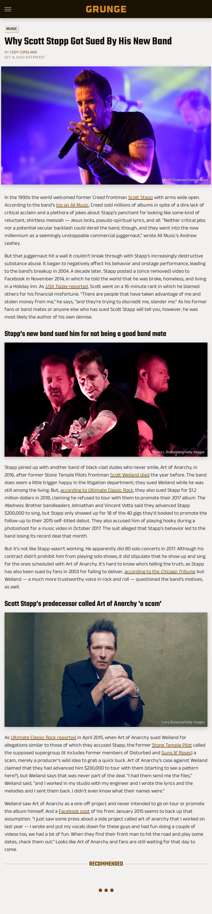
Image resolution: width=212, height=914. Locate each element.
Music (11, 28)
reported (66, 286)
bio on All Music (72, 205)
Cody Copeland (23, 52)
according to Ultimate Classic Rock (96, 490)
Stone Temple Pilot (172, 745)
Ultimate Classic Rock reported (43, 737)
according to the (159, 571)
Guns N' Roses (176, 752)
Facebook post (74, 811)
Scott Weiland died (130, 475)
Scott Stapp (140, 197)
